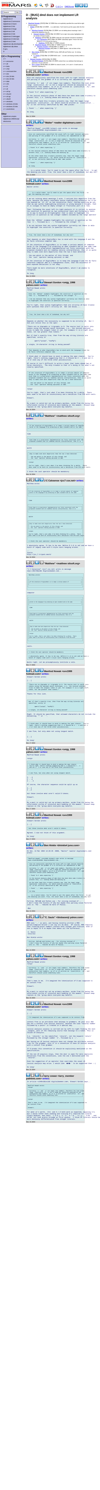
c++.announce (8, 61)
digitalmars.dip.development (11, 44)
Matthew (38, 38)
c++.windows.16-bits (10, 104)
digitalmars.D (8, 19)
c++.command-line (9, 71)
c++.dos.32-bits (8, 79)
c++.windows (7, 101)
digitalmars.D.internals (11, 39)
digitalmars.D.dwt (9, 41)
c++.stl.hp (6, 91)
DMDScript (69, 7)
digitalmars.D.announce (11, 21)
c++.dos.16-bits (8, 76)
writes (45, 75)
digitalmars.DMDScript (11, 119)
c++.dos (6, 74)
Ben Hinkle (35, 52)
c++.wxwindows (8, 109)
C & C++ (59, 7)
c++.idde (6, 81)
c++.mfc (6, 84)
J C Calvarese (42, 39)
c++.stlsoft (7, 99)
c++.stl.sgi (6, 96)
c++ (4, 59)
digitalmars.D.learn (10, 24)
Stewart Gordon (39, 34)
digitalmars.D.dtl (9, 31)
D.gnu (5, 49)
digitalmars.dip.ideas (10, 46)
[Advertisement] (8, 130)
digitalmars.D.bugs (9, 29)
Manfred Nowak (33, 23)
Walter (32, 27)
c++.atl (5, 64)
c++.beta (6, 66)
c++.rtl (5, 86)
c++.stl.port (7, 94)
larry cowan (36, 64)
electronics (7, 121)
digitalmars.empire (9, 116)
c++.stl (5, 89)
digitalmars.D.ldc (9, 26)
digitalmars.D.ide (9, 34)
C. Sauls (36, 55)
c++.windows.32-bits (10, 106)
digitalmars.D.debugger (11, 36)
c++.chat (6, 69)
